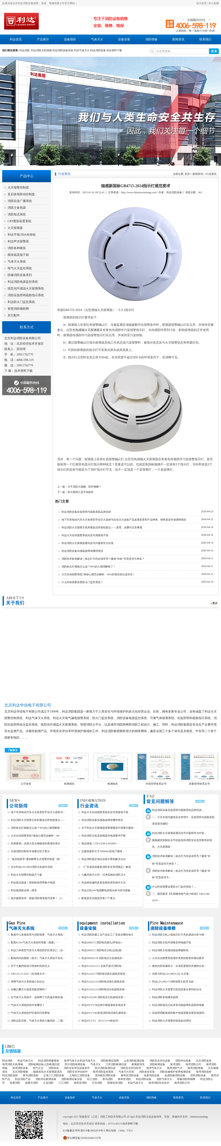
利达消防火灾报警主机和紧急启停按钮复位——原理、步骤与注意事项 (102, 527)
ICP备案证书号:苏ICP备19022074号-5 (84, 1130)
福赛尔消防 (31, 1082)
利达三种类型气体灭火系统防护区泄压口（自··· (38, 950)
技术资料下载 (23, 370)
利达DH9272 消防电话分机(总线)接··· (102, 950)
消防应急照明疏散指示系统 (26, 295)
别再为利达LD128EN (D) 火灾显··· (171, 973)
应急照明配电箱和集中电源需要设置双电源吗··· (179, 1012)
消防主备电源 (17, 207)
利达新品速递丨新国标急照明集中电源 (33, 882)
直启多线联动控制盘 (21, 194)
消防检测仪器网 (110, 1060)
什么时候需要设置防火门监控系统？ (82, 582)
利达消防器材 (10, 1075)
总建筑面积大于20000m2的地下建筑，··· (104, 851)
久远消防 (48, 1082)
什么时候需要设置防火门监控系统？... (174, 886)
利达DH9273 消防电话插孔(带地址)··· (102, 942)
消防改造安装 (147, 1071)
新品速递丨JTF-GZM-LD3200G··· (100, 843)
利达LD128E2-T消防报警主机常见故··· (173, 981)
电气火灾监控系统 (20, 268)
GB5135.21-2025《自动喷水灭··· (29, 973)
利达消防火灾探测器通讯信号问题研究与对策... (179, 833)
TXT (129, 1130)
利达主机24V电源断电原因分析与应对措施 (105, 890)
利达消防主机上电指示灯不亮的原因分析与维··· (179, 934)
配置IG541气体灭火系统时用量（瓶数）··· (34, 942)
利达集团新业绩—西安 (24, 890)
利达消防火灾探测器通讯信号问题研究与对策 (88, 543)
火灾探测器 (15, 228)
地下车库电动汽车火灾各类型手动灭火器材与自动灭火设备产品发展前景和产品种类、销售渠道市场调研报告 (124, 519)
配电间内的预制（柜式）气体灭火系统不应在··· (38, 958)
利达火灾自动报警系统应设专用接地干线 (85, 535)
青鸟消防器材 (30, 1075)
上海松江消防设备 (79, 1075)
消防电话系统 (17, 214)
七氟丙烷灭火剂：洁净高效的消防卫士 (103, 874)
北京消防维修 (20, 1071)
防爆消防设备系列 (20, 275)
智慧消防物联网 (18, 308)
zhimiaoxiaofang (199, 1116)
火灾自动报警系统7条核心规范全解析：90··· (36, 835)
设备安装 (124, 39)
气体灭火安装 (126, 1071)
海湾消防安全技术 (158, 1082)
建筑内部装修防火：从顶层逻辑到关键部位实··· (179, 965)
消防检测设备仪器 (71, 1079)
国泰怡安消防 (115, 1082)
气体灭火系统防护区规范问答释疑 (30, 1012)
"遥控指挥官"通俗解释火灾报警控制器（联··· (36, 859)
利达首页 (16, 39)
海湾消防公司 (193, 1064)
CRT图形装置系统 (19, 221)
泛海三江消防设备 (53, 1075)
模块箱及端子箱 (18, 254)
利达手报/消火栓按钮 (22, 234)
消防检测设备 (157, 1064)
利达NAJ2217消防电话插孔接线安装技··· (104, 973)
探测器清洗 (138, 1064)
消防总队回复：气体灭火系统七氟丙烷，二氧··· (38, 1020)
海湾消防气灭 (174, 1068)
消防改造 (53, 1068)
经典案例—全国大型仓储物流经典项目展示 (35, 843)
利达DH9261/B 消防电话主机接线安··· (102, 958)
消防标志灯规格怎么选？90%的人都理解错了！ (89, 566)
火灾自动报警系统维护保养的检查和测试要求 (178, 958)
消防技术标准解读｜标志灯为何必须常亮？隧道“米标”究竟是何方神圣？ (103, 558)
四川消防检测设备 (75, 1064)
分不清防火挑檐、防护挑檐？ (84, 486)
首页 (187, 173)
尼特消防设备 (198, 1075)
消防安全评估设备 (160, 1060)
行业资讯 (211, 173)
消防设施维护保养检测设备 (175, 1071)
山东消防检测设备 (134, 1060)
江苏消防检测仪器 (116, 1064)
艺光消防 (97, 1082)
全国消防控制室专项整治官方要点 (30, 851)
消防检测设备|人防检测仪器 (44, 1064)
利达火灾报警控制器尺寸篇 (26, 874)
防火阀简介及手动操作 (81, 492)
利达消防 (25, 50)
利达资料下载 (114, 50)
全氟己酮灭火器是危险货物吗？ (29, 989)
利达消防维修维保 (48, 1060)
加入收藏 (213, 3)
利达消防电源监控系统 (23, 281)
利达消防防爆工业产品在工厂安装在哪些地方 (107, 934)
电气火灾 (38, 1068)
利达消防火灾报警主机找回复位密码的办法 (177, 989)
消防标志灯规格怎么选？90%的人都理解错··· (36, 827)
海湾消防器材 (203, 1071)
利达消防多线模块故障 (165, 997)
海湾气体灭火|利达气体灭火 (80, 1060)
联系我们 (205, 39)
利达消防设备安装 (62, 50)
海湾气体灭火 (154, 1068)
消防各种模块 (17, 248)
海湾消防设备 (20, 1068)
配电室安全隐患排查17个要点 (98, 898)
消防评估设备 (183, 1060)
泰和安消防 (124, 1079)
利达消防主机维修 (41, 50)
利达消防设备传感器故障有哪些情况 (82, 550)
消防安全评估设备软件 (77, 1068)
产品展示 (43, 39)
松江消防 (92, 1079)
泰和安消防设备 (130, 1075)
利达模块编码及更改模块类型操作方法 (103, 882)
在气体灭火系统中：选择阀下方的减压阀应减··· (38, 997)
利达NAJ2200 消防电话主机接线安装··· (103, 997)
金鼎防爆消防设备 (174, 1075)
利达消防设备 (98, 50)
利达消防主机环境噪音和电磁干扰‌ (171, 942)
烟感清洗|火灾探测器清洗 (47, 1071)
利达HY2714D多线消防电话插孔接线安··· (104, 1012)
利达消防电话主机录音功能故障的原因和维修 (178, 1005)
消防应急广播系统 (20, 201)
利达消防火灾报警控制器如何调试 (171, 1020)
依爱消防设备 (151, 1075)
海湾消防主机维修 (12, 1064)
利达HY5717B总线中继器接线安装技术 (103, 1005)
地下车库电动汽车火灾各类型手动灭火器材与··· (38, 812)
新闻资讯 (178, 39)
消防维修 (151, 39)
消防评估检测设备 (46, 1079)
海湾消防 (175, 1064)
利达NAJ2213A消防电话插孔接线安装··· (104, 981)
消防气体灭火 (164, 1079)
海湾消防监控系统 (103, 1071)
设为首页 (201, 3)
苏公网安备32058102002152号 (82, 1138)
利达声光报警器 (18, 241)
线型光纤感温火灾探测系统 (26, 288)
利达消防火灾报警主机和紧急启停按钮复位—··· (38, 820)
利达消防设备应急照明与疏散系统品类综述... (177, 810)
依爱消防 (15, 1082)
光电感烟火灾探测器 (86, 330)
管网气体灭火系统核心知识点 (28, 981)
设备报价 (70, 39)
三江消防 (63, 1082)
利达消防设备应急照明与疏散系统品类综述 (86, 511)
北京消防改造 (203, 1060)
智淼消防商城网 (186, 1079)
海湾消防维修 (195, 1068)
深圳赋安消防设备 (105, 1075)
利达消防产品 (23, 1079)
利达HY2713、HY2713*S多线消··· (100, 1020)
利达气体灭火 (81, 50)
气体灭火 (97, 39)
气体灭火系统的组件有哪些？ (28, 1005)
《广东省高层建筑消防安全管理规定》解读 (106, 866)
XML (122, 1130)
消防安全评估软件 (130, 1068)
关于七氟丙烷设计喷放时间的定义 (30, 965)
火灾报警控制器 (18, 187)
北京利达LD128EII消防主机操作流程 (32, 866)
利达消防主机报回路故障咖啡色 (170, 950)
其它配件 (14, 315)
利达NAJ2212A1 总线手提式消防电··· (102, 965)
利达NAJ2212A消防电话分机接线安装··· (104, 989)
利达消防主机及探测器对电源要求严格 (103, 835)
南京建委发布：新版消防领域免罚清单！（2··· (37, 898)
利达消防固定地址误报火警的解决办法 (103, 859)
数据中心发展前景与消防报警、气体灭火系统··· (38, 934)
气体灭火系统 (17, 261)
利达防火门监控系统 (21, 302)
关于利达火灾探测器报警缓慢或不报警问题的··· (108, 827)
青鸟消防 (107, 1079)
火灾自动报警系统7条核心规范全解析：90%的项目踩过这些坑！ (98, 574)
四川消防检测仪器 (105, 1068)
